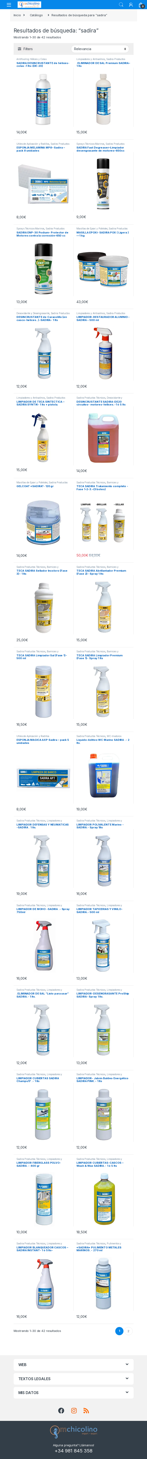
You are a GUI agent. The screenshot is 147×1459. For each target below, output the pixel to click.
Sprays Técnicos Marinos (90, 143)
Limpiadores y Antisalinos (90, 59)
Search (121, 4)
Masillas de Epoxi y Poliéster (91, 228)
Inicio (17, 15)
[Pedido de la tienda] (100, 49)
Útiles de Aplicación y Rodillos (32, 143)
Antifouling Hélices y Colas (31, 59)
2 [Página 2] (128, 1331)
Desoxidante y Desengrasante (32, 313)
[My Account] (131, 5)
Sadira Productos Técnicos (90, 397)
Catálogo (36, 15)
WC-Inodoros (114, 736)
